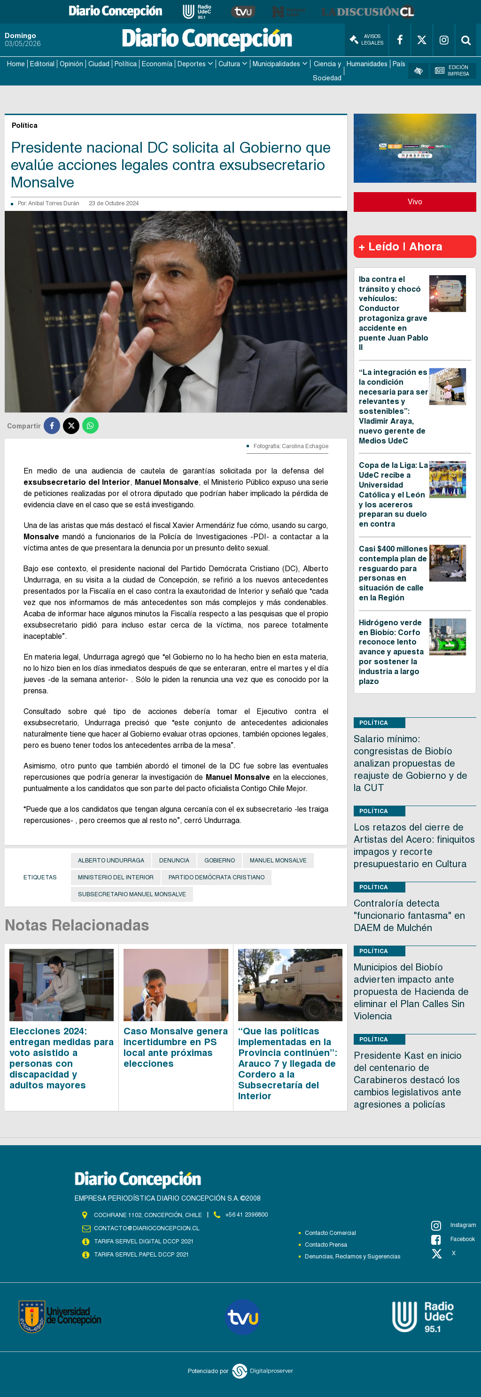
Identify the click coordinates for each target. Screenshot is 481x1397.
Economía (157, 64)
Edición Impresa (452, 71)
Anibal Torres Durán (53, 203)
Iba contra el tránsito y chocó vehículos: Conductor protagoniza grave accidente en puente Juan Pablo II (393, 313)
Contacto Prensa (326, 1244)
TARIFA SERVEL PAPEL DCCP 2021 (141, 1254)
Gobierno (219, 860)
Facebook (453, 1239)
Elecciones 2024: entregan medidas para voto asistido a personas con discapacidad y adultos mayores (61, 1057)
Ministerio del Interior (116, 877)
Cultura (229, 64)
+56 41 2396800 (246, 1214)
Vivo (415, 201)
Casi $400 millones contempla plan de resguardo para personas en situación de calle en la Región (393, 573)
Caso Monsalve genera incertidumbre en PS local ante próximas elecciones (176, 1047)
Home (16, 64)
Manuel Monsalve (278, 860)
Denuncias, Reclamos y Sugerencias (352, 1256)
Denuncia (174, 860)
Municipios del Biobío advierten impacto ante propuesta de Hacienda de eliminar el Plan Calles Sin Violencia (411, 992)
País (399, 64)
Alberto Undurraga (111, 860)
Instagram (453, 1225)
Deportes (192, 64)
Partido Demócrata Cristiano (216, 877)
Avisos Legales (366, 40)
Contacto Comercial (330, 1232)
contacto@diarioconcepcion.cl (146, 1228)
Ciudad (98, 64)
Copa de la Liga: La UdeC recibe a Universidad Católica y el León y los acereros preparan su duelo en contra (393, 494)
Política (126, 64)
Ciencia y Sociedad (327, 71)
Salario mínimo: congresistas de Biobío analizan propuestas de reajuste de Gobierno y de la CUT (410, 763)
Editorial (42, 64)
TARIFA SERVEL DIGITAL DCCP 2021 (144, 1241)
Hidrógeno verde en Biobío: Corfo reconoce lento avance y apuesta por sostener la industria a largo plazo (391, 651)
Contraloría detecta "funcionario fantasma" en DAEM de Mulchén (409, 915)
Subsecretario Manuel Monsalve (132, 894)
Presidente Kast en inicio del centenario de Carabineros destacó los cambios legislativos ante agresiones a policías (408, 1080)
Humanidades (367, 64)
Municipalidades (276, 64)
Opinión (71, 64)
